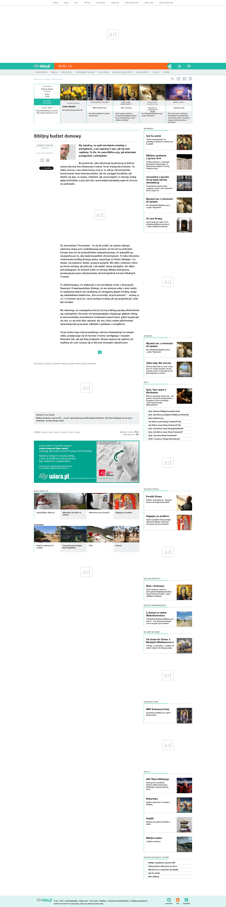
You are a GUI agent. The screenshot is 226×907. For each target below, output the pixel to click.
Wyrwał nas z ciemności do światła (153, 110)
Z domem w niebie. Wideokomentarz (156, 614)
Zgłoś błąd (186, 899)
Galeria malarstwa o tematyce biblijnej (158, 803)
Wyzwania (148, 336)
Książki (150, 818)
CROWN (56, 364)
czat (76, 3)
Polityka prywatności (138, 901)
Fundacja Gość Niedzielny (118, 901)
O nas (56, 901)
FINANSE (65, 364)
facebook (184, 78)
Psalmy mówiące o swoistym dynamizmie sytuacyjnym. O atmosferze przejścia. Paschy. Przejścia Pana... (158, 165)
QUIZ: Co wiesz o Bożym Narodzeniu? (164, 439)
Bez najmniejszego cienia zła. (72, 110)
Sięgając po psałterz (157, 516)
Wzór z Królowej (126, 108)
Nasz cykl (179, 102)
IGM (61, 901)
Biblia (65, 66)
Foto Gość (94, 901)
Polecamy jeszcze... (152, 489)
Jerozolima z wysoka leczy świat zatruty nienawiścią (157, 180)
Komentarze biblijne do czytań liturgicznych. (158, 714)
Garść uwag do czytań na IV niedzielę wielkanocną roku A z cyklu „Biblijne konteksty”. (157, 224)
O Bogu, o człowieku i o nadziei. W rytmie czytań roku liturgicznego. (160, 647)
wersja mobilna (166, 3)
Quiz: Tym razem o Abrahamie (156, 391)
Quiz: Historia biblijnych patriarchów (164, 411)
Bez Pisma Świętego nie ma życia (118, 418)
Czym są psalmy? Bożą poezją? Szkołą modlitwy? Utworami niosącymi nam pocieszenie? (158, 522)
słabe (57, 432)
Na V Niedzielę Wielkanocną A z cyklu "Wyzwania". (158, 206)
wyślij (42, 160)
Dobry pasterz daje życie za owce (162, 866)
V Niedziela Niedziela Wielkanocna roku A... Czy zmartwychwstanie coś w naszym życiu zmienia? (160, 621)
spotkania (101, 3)
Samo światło (69, 106)
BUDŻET (48, 364)
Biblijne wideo (154, 838)
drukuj (47, 160)
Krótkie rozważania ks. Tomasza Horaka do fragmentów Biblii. (159, 501)
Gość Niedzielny (132, 3)
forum (55, 3)
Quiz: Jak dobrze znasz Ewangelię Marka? (165, 428)
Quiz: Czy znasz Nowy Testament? (162, 435)
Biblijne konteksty (126, 103)
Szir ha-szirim (153, 136)
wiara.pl (44, 66)
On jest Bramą (154, 218)
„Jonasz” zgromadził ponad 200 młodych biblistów (83, 418)
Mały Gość (149, 3)
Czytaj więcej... (73, 124)
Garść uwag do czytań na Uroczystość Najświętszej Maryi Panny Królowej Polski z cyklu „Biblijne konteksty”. (159, 592)
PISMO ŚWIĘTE (81, 364)
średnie (64, 432)
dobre (71, 432)
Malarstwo (152, 798)
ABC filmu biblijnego (157, 779)
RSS (177, 899)
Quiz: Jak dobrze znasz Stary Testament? (165, 432)
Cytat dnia (47, 108)
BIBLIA (42, 364)
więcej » (47, 115)
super (77, 432)
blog (66, 3)
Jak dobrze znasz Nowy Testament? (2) (164, 422)
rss (178, 78)
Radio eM (115, 3)
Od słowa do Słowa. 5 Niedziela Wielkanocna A (160, 641)
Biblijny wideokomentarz (155, 605)
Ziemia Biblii (39, 525)
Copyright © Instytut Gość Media (66, 904)
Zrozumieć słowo (100, 102)
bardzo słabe (47, 432)
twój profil (179, 66)
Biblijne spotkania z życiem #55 (48, 418)
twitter (190, 78)
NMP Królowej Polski (100, 108)
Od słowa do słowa (152, 632)
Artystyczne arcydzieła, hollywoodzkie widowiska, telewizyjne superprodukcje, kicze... (157, 786)
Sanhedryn (40, 421)
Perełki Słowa (154, 496)
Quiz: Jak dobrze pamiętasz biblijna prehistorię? (168, 415)
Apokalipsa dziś (179, 108)
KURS (71, 364)
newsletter (169, 899)
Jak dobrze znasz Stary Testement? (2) (164, 425)
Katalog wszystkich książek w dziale (158, 823)
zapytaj (87, 3)
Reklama (103, 901)
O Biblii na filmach (153, 841)
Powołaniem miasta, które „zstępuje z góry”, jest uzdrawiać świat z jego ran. (159, 188)
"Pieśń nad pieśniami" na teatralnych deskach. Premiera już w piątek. (159, 141)
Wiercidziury (153, 876)
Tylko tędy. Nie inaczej (158, 363)
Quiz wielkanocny (156, 418)
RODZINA (92, 364)
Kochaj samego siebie (55, 421)
